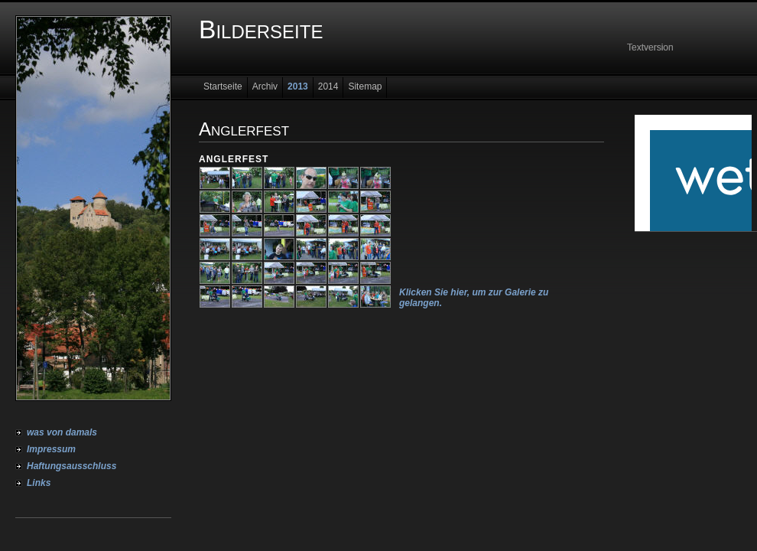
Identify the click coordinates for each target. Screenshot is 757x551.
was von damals (62, 432)
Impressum (51, 449)
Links (38, 483)
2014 (328, 86)
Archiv (265, 86)
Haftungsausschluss (71, 466)
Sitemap (365, 86)
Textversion (650, 47)
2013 (298, 86)
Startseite (222, 86)
